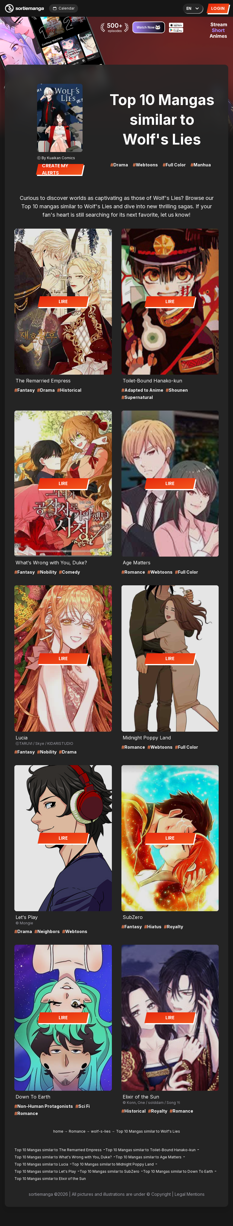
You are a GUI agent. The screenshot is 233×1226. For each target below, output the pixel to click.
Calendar (63, 8)
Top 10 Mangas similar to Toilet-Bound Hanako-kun (150, 1150)
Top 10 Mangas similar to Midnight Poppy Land (113, 1164)
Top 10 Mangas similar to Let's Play (45, 1171)
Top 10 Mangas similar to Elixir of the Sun (50, 1178)
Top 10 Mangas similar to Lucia (41, 1164)
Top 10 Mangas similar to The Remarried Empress (58, 1150)
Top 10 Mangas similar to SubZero (109, 1171)
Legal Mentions (190, 1194)
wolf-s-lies (101, 1131)
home (58, 1131)
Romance (77, 1131)
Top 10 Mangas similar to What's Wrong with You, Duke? (63, 1157)
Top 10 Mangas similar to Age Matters (148, 1157)
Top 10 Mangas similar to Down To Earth (178, 1171)
